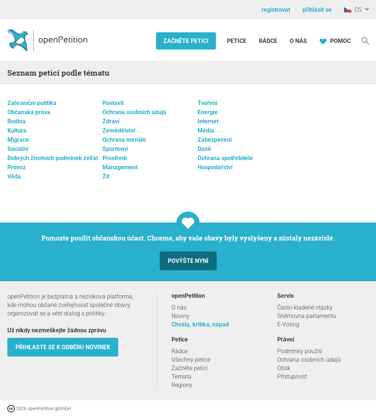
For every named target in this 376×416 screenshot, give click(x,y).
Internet (208, 121)
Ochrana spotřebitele (225, 158)
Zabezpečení (215, 139)
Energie (208, 112)
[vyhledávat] (365, 40)
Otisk (283, 368)
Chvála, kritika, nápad (200, 324)
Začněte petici (186, 40)
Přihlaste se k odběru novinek (62, 347)
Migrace (18, 139)
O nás (298, 40)
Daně (204, 148)
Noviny (180, 315)
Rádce (268, 40)
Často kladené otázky (305, 307)
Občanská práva (28, 112)
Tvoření (207, 103)
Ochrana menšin (124, 139)
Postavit (113, 103)
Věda (14, 176)
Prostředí (114, 158)
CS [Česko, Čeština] (352, 9)
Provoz (16, 167)
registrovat (275, 9)
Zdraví (110, 121)
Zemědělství (118, 130)
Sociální (17, 148)
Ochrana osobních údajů (134, 112)
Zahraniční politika (32, 103)
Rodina (16, 121)
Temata (181, 376)
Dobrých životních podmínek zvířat (52, 158)
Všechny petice (190, 359)
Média (206, 130)
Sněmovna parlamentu (306, 315)
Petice (237, 40)
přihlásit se (317, 9)
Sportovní (115, 148)
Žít (105, 176)
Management (120, 167)
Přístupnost (292, 376)
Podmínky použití (299, 351)
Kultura (16, 130)
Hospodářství (215, 167)
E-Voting (288, 324)
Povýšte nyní (188, 260)
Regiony (181, 384)
